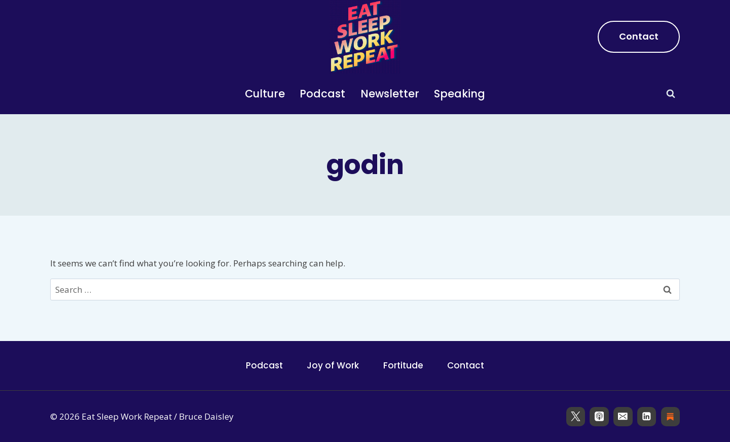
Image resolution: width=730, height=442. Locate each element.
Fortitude (403, 365)
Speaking (459, 93)
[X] (575, 416)
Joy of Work (333, 365)
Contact (639, 36)
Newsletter (389, 93)
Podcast (322, 93)
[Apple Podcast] (599, 416)
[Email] (622, 416)
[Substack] (670, 416)
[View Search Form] (671, 94)
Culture (265, 93)
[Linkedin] (646, 416)
